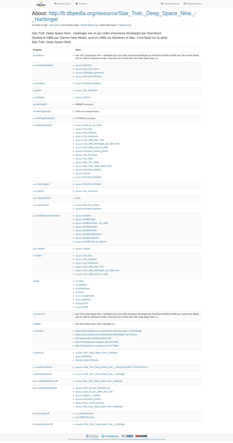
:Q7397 (81, 303)
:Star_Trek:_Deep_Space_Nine (93, 166)
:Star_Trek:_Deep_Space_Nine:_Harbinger (96, 352)
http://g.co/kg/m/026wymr (87, 360)
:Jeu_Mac (83, 129)
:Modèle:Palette (86, 227)
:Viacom (82, 97)
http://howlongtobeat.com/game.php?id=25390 (96, 342)
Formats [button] (82, 4)
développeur (41, 184)
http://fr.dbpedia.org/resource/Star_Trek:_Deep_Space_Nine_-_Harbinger (114, 16)
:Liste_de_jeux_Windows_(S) (92, 388)
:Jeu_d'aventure (86, 90)
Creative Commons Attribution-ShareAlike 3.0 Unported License (141, 439)
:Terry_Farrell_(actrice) (89, 403)
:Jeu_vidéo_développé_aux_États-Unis (97, 144)
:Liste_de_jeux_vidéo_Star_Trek (94, 391)
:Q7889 (81, 307)
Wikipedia (95, 439)
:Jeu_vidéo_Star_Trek (89, 140)
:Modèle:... (84, 215)
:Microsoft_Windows (88, 76)
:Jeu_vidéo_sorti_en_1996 (91, 147)
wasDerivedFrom (42, 367)
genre (37, 90)
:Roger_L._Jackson (88, 395)
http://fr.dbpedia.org (90, 25)
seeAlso (38, 331)
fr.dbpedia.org (124, 25)
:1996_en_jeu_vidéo (88, 125)
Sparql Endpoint (192, 4)
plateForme (41, 205)
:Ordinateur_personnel (89, 72)
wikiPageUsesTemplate (46, 215)
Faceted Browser (170, 4)
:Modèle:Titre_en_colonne (91, 241)
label (37, 324)
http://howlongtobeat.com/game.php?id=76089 (96, 346)
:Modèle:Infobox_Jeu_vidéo (91, 223)
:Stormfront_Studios (88, 83)
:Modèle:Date (85, 219)
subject (37, 255)
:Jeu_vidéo (84, 158)
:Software (81, 285)
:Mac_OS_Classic (87, 69)
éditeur (39, 248)
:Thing (79, 281)
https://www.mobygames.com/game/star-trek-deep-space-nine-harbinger (108, 331)
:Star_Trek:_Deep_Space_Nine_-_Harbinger (100, 374)
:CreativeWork (84, 296)
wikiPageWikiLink (42, 125)
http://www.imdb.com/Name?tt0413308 (93, 338)
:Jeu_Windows (86, 132)
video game (54, 25)
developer (39, 83)
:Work (79, 292)
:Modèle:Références (88, 234)
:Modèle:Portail (86, 230)
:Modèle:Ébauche (87, 238)
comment (39, 314)
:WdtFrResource (84, 417)
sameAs (38, 352)
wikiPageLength (42, 111)
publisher (39, 97)
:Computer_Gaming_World (91, 151)
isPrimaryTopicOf (42, 374)
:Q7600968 (83, 356)
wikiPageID (40, 104)
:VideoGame (82, 288)
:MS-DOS (83, 65)
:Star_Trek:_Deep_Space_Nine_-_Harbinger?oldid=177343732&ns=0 (111, 367)
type (36, 281)
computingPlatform (43, 65)
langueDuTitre (42, 198)
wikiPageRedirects (45, 381)
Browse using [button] (62, 4)
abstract (38, 55)
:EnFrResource (84, 413)
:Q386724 (82, 299)
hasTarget (41, 413)
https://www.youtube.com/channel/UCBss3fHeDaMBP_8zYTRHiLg (106, 334)
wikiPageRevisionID (44, 118)
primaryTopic (42, 424)
